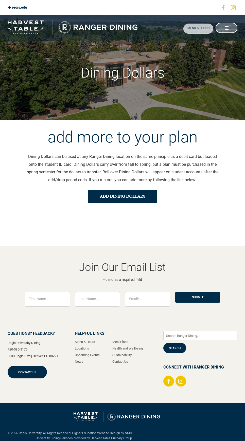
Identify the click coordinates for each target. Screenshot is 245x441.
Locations (82, 349)
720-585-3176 (17, 350)
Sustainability (122, 355)
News (79, 362)
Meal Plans (120, 342)
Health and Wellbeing (127, 349)
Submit (197, 297)
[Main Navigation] (226, 28)
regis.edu (17, 7)
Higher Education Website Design (96, 433)
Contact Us (27, 372)
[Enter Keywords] (200, 336)
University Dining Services (54, 438)
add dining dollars (122, 196)
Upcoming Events (87, 355)
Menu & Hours (195, 28)
